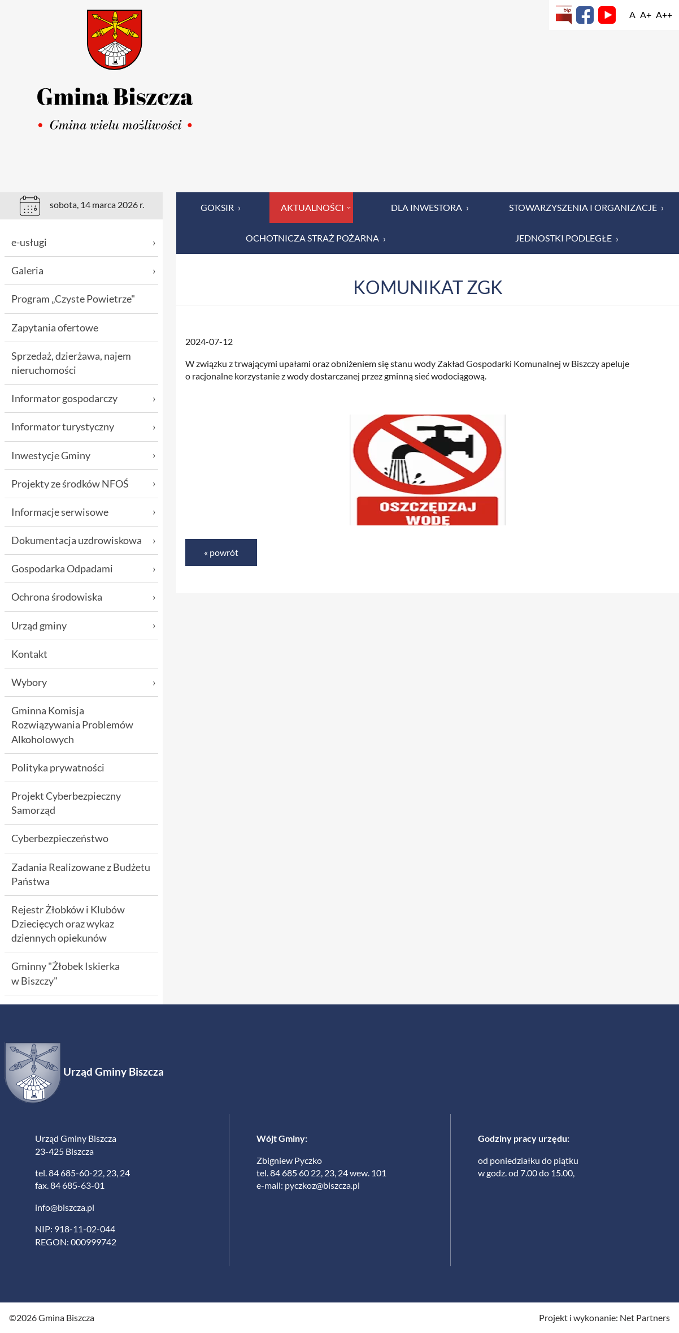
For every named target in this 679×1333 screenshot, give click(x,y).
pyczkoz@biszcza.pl (322, 1185)
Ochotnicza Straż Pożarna (316, 238)
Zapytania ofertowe (54, 327)
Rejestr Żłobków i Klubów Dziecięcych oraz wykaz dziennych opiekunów (68, 923)
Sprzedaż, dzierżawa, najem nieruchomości (71, 363)
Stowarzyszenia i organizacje (586, 207)
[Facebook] (585, 15)
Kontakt (29, 654)
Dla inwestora (430, 207)
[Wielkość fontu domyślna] (632, 14)
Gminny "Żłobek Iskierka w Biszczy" (65, 973)
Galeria (83, 271)
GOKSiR (221, 207)
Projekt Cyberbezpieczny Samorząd (66, 803)
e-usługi (83, 242)
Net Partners (645, 1317)
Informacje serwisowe (83, 512)
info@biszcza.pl (64, 1207)
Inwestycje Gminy (83, 455)
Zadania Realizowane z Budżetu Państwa (80, 874)
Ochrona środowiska (83, 597)
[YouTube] (607, 15)
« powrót (221, 552)
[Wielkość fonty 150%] (645, 14)
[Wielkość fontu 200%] (664, 14)
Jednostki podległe (567, 238)
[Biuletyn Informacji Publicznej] (564, 15)
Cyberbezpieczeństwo (59, 838)
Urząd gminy (83, 626)
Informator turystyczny (83, 427)
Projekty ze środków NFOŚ (83, 484)
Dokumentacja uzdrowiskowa (83, 540)
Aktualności (317, 207)
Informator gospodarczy (83, 398)
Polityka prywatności (58, 767)
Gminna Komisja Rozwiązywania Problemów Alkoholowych (72, 724)
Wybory (83, 682)
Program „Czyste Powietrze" (73, 298)
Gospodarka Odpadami (83, 569)
